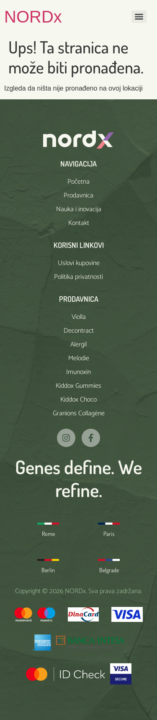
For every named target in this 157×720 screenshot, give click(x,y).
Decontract (79, 330)
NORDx (33, 17)
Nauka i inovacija (78, 209)
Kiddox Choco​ (78, 399)
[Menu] (139, 16)
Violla (79, 317)
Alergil (78, 344)
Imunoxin (78, 372)
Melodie (78, 358)
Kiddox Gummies (78, 386)
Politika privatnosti (78, 277)
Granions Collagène (79, 413)
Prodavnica (78, 195)
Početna (78, 181)
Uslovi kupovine (79, 263)
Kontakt (78, 223)
